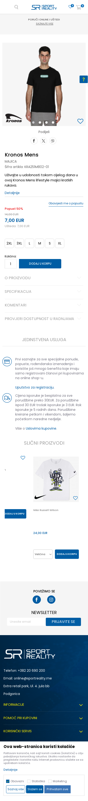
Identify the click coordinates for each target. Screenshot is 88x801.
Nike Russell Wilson (45, 510)
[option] (44, 84)
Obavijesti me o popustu (66, 203)
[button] (80, 121)
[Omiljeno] (70, 7)
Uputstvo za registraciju (34, 387)
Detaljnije (12, 193)
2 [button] (41, 123)
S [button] (50, 243)
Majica (11, 161)
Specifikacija (44, 292)
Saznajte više (44, 24)
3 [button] (47, 123)
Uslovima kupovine (41, 428)
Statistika (38, 781)
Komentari (44, 305)
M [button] (39, 243)
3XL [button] (19, 243)
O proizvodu (44, 278)
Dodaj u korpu (40, 264)
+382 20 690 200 (31, 670)
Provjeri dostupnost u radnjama (44, 319)
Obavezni (17, 781)
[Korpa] (78, 8)
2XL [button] (9, 243)
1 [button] (34, 123)
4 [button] (54, 123)
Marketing (60, 781)
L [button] (29, 243)
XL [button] (59, 243)
